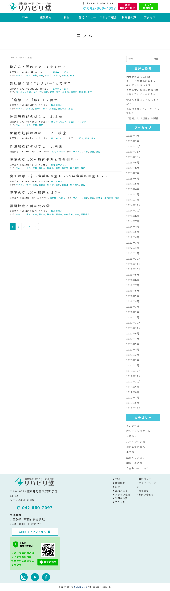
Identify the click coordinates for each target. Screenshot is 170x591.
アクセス (150, 17)
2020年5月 (133, 344)
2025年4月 (133, 189)
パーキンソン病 (23, 92)
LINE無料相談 (148, 6)
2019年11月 (133, 376)
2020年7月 (133, 338)
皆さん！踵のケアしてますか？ (38, 66)
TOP (25, 17)
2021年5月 (133, 296)
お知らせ (131, 436)
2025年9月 (133, 162)
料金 (66, 17)
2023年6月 (133, 231)
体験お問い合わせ (127, 6)
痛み (35, 214)
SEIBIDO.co (80, 586)
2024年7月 (133, 221)
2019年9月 (133, 387)
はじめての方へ (59, 121)
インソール (133, 425)
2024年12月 (133, 205)
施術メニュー (87, 17)
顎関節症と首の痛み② (30, 205)
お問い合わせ (146, 494)
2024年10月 (133, 210)
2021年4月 (133, 301)
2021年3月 (133, 306)
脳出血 (48, 75)
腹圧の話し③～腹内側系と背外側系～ (44, 159)
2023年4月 (133, 237)
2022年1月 (133, 253)
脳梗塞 (65, 75)
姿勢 (35, 75)
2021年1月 (133, 317)
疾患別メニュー (147, 479)
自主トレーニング (77, 121)
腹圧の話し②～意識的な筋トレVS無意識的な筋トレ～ (59, 176)
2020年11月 (133, 328)
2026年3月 (133, 141)
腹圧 (72, 75)
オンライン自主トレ (138, 431)
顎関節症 (85, 214)
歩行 (41, 75)
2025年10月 (133, 157)
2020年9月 (133, 333)
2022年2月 (133, 248)
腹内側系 (62, 108)
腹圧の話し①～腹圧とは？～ (36, 192)
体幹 (28, 75)
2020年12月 (133, 322)
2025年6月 (133, 178)
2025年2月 (133, 194)
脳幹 (45, 108)
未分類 (130, 452)
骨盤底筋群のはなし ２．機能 (38, 133)
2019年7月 (133, 397)
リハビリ (20, 75)
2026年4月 (133, 135)
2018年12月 (133, 408)
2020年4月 (133, 349)
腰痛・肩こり (134, 463)
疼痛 (28, 214)
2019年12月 (133, 370)
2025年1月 (133, 199)
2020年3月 (133, 354)
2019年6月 (133, 402)
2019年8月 (133, 392)
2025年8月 (133, 167)
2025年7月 (133, 173)
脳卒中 (56, 75)
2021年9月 (133, 274)
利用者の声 (129, 17)
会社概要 (144, 490)
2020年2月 (133, 360)
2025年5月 (133, 183)
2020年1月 (133, 365)
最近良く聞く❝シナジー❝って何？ (40, 83)
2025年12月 (133, 146)
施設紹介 (46, 17)
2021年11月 (133, 264)
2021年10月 (133, 269)
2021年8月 (133, 280)
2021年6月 (133, 290)
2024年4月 (133, 226)
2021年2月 (133, 312)
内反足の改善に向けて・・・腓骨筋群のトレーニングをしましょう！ (142, 81)
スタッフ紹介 (108, 17)
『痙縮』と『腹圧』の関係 (34, 99)
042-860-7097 (35, 507)
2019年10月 (133, 381)
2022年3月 (133, 242)
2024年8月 (133, 216)
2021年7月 (133, 285)
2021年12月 (133, 258)
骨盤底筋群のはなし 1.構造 (36, 146)
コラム (21, 57)
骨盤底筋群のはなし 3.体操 (36, 116)
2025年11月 (133, 151)
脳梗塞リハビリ (60, 72)
